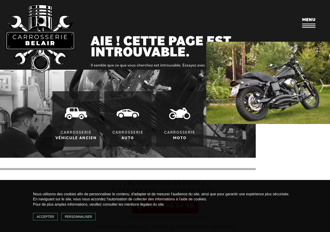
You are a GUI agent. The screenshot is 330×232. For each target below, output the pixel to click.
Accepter (45, 216)
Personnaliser (78, 216)
